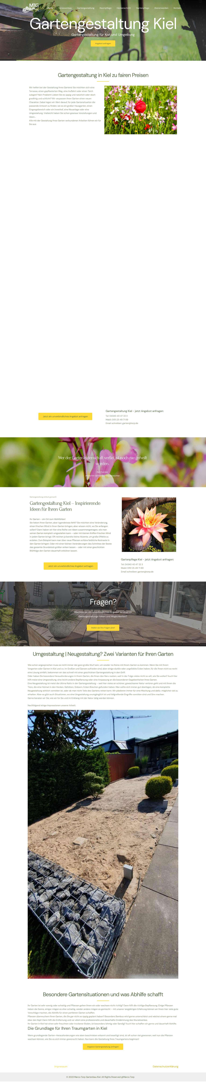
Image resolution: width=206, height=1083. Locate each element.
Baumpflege (110, 8)
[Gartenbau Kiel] (30, 7)
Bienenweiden (163, 8)
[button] (103, 845)
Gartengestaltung (91, 8)
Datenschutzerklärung (165, 1068)
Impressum (61, 1068)
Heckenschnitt (127, 8)
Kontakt (178, 8)
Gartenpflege (145, 8)
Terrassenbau (71, 8)
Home (57, 8)
